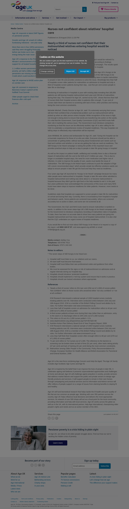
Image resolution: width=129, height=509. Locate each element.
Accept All (84, 71)
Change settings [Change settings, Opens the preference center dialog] (47, 71)
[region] (65, 64)
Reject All (70, 71)
